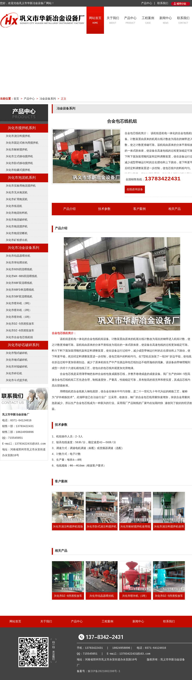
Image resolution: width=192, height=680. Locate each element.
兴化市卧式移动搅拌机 (19, 163)
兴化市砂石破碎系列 (23, 345)
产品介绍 (69, 209)
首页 (16, 98)
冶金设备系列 (48, 98)
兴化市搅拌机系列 (22, 128)
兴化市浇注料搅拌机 (18, 136)
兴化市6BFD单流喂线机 (20, 289)
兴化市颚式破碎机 (17, 353)
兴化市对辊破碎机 (17, 366)
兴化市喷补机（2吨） (19, 310)
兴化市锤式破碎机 (17, 359)
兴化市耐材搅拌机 (17, 149)
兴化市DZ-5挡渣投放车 (20, 323)
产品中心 (130, 21)
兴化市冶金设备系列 (23, 248)
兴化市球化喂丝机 (17, 262)
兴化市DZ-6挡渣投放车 (20, 330)
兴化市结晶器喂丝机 (18, 255)
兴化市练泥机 (14, 206)
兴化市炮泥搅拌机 (17, 226)
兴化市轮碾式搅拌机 (18, 170)
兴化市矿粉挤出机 (17, 240)
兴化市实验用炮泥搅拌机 (21, 185)
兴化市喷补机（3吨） (19, 303)
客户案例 (139, 209)
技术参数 (104, 209)
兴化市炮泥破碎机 (17, 219)
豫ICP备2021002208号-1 (104, 671)
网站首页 (95, 21)
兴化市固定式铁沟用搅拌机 (22, 142)
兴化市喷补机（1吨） (19, 317)
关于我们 (113, 21)
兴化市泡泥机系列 (22, 178)
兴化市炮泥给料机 (17, 213)
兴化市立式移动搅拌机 (19, 156)
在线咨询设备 (135, 189)
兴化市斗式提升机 (17, 380)
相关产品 (174, 209)
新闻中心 (166, 21)
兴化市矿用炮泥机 (17, 199)
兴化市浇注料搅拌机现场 (68, 526)
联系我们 (162, 3)
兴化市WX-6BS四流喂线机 (21, 276)
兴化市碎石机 (14, 373)
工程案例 (148, 21)
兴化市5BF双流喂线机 (19, 296)
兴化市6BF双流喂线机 (19, 283)
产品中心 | (148, 3)
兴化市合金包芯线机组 (19, 337)
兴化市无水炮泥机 (17, 192)
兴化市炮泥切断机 (17, 233)
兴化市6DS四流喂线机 (19, 269)
